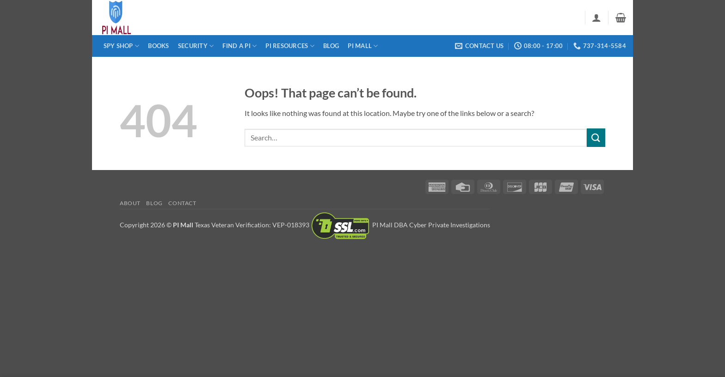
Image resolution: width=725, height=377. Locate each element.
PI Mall (363, 46)
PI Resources (289, 46)
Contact (182, 203)
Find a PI (239, 46)
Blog (331, 45)
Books (158, 45)
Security (196, 46)
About (130, 203)
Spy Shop (122, 46)
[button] (596, 17)
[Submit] (596, 137)
